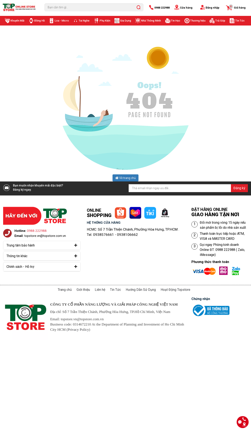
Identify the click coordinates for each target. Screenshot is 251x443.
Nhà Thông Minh (151, 20)
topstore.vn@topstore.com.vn (45, 236)
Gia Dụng (125, 20)
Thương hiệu (197, 20)
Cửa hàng (186, 7)
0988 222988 (162, 7)
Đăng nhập (212, 7)
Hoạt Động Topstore (175, 290)
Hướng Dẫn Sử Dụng (141, 290)
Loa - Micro (62, 20)
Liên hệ (100, 290)
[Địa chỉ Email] (188, 188)
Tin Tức (240, 20)
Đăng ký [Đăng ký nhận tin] (239, 188)
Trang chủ (65, 290)
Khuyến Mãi (17, 20)
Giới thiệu (83, 290)
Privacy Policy (78, 330)
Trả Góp (220, 20)
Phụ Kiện (105, 20)
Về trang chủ (125, 178)
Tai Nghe (84, 20)
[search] (138, 7)
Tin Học (175, 20)
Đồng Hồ (39, 20)
